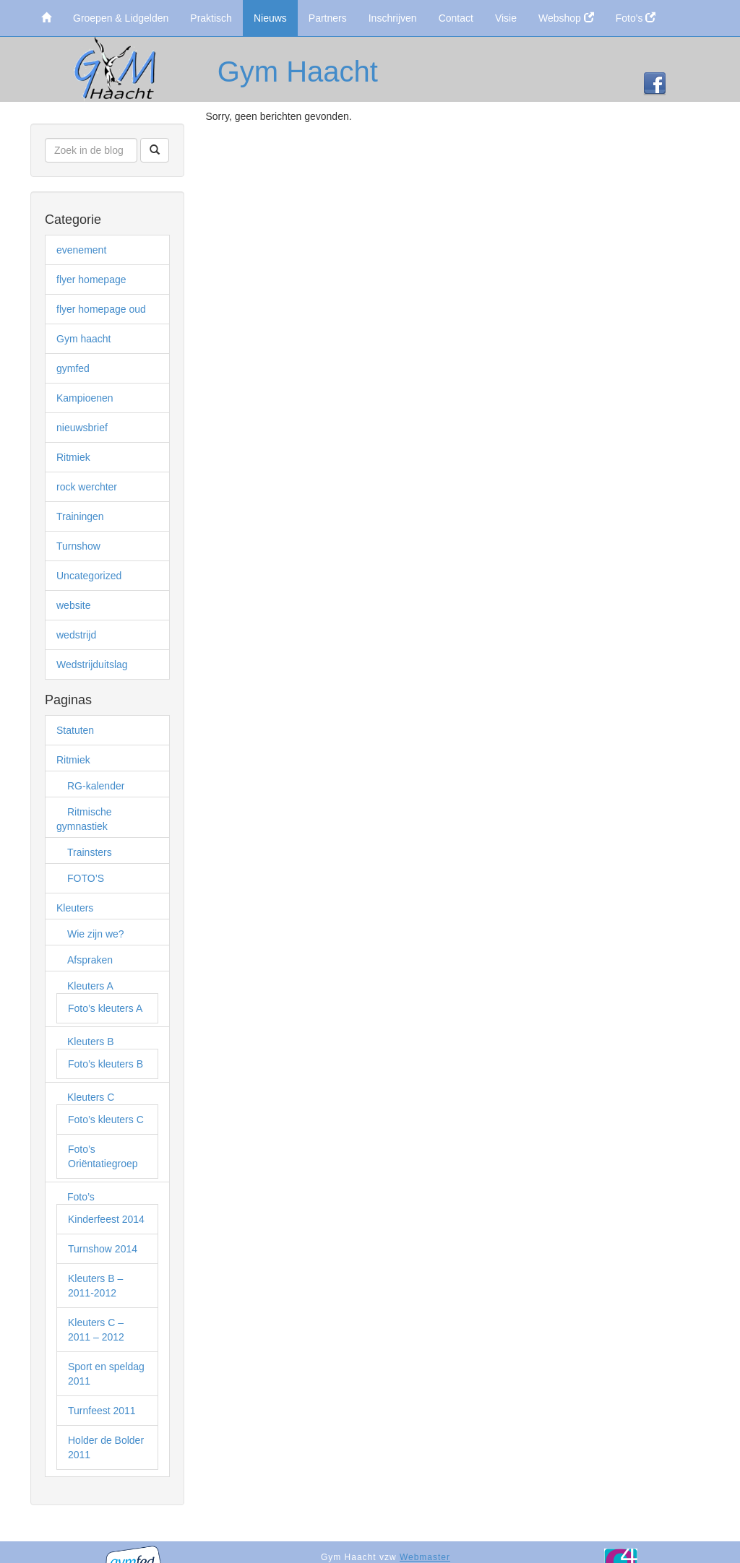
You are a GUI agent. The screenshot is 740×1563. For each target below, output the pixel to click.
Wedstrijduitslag (92, 664)
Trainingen (80, 516)
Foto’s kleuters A (105, 1008)
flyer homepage (91, 279)
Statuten (75, 730)
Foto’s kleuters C (106, 1119)
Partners (328, 18)
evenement (81, 250)
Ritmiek (73, 457)
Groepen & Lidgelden (120, 18)
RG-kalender (95, 786)
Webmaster (425, 1557)
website (73, 605)
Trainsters (89, 852)
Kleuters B (90, 1041)
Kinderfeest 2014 (106, 1219)
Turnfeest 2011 (102, 1410)
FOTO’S (85, 878)
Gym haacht (83, 339)
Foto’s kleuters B (105, 1064)
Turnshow (78, 546)
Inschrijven (393, 18)
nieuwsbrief (82, 427)
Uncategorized (88, 575)
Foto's (636, 18)
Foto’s (81, 1197)
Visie (506, 18)
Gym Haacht (298, 71)
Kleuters (74, 908)
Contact (456, 18)
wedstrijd (76, 635)
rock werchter (86, 487)
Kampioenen (84, 398)
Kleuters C (90, 1097)
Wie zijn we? (95, 934)
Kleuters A (90, 986)
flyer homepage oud (101, 309)
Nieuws (270, 18)
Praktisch (211, 18)
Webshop (566, 18)
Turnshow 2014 (102, 1249)
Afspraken (90, 960)
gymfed (73, 368)
